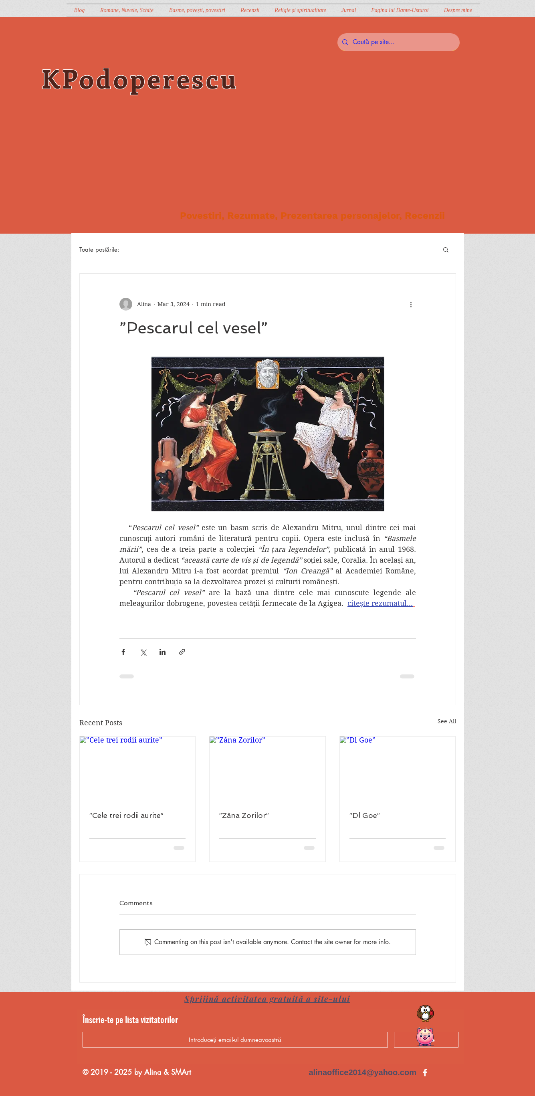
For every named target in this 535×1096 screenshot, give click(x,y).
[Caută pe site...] (398, 42)
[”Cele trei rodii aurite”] (138, 769)
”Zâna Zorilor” (244, 815)
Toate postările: (99, 249)
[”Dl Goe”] (398, 769)
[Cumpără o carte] (425, 1037)
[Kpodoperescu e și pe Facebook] (425, 1073)
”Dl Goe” (364, 815)
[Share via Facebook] (123, 652)
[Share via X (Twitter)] (143, 652)
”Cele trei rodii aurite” (126, 815)
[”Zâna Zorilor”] (267, 769)
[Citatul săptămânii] (425, 1013)
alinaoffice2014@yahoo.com (363, 1072)
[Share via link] (182, 652)
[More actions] (411, 304)
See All (447, 721)
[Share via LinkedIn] (162, 652)
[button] (446, 249)
